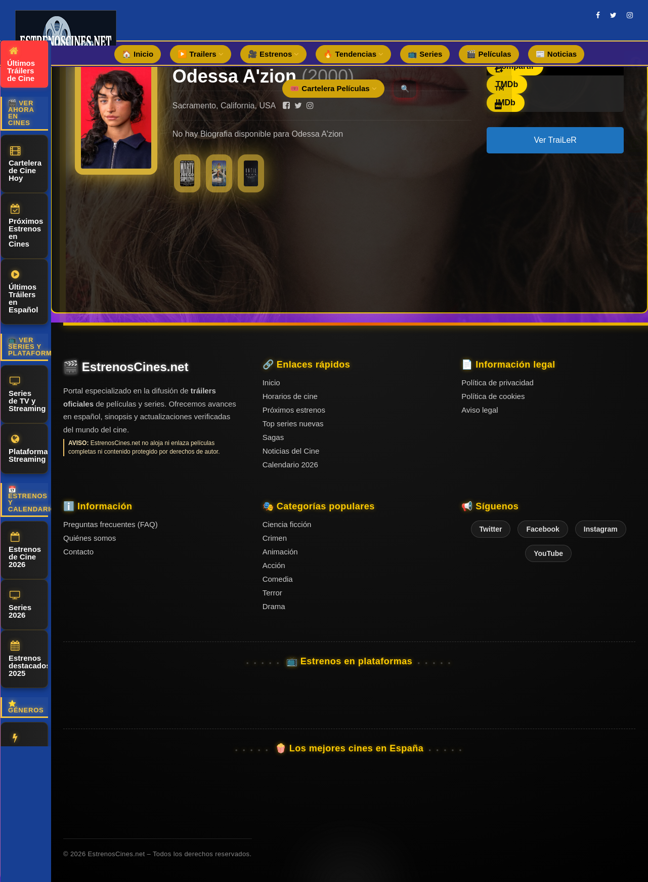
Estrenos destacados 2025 (28, 659)
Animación (280, 551)
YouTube (548, 553)
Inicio (271, 382)
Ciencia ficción (287, 524)
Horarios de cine (290, 396)
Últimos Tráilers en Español (23, 292)
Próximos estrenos (294, 410)
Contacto (78, 551)
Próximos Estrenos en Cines (26, 226)
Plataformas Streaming (28, 448)
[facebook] (598, 15)
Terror (272, 592)
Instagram (601, 529)
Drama (274, 606)
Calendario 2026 (290, 464)
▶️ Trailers (201, 54)
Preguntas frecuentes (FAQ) (110, 524)
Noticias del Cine (291, 451)
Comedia (278, 579)
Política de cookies (493, 396)
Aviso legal (479, 410)
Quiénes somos (89, 538)
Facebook (542, 529)
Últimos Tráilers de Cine (21, 64)
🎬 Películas (488, 54)
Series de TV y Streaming (27, 394)
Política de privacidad (497, 382)
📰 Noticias (556, 54)
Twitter (491, 529)
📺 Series (425, 54)
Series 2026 (20, 604)
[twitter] (613, 15)
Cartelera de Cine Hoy (25, 164)
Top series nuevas (293, 423)
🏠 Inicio (137, 54)
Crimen (275, 538)
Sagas (273, 437)
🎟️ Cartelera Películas (333, 88)
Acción (21, 743)
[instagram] (630, 15)
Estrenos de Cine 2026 (25, 550)
